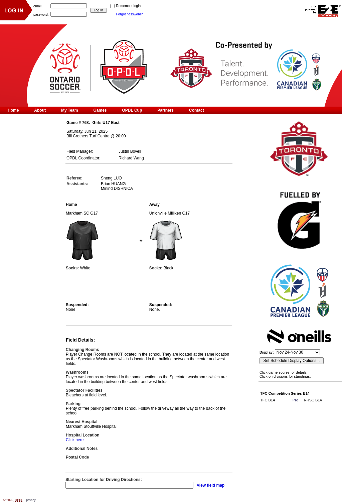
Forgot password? (129, 14)
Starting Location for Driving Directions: (103, 479)
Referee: (74, 178)
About (40, 110)
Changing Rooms (82, 349)
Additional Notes (82, 448)
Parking (73, 403)
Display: (267, 352)
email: (37, 6)
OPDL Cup (132, 110)
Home (13, 110)
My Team (69, 110)
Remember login (128, 6)
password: (41, 14)
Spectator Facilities (84, 390)
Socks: (73, 268)
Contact (196, 110)
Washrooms (77, 372)
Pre (295, 400)
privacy (31, 500)
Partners (165, 110)
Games (100, 110)
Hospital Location (83, 435)
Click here (74, 439)
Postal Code (77, 457)
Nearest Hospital (82, 421)
